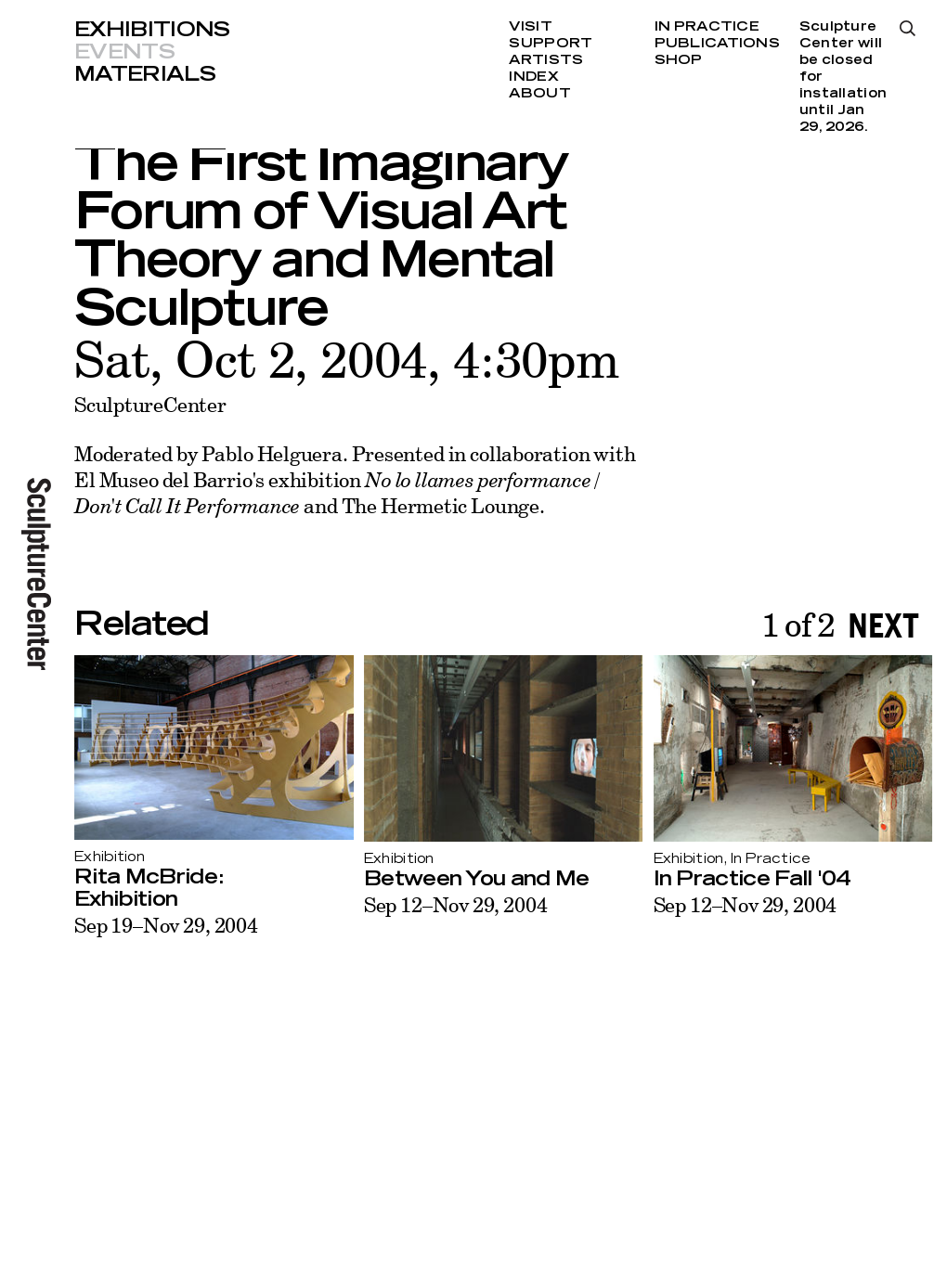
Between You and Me (477, 879)
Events (124, 52)
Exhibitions (152, 29)
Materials (144, 74)
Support (550, 43)
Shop (679, 60)
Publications (717, 43)
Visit (530, 26)
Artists (546, 60)
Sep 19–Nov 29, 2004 (166, 924)
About (539, 93)
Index (533, 77)
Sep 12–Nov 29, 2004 (456, 904)
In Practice (707, 26)
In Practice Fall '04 (752, 879)
